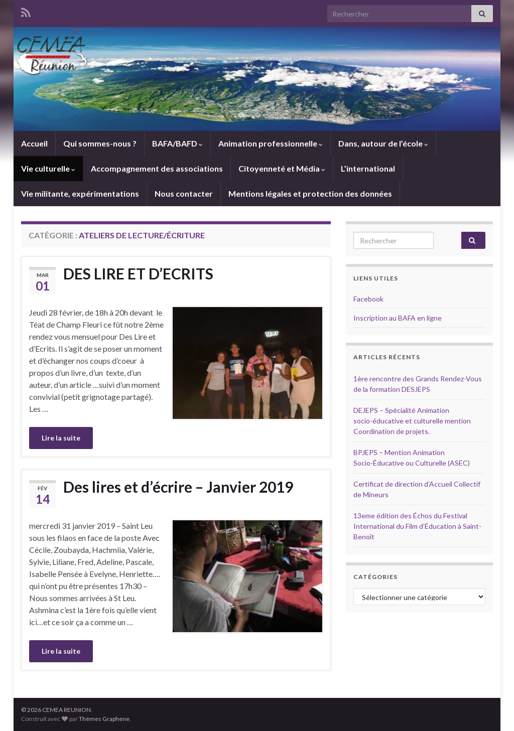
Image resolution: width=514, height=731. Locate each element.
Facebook (368, 299)
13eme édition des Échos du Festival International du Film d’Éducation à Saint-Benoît (417, 526)
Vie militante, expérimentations (80, 193)
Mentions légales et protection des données (310, 193)
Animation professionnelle (270, 143)
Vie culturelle (48, 168)
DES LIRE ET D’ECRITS (138, 273)
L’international (368, 168)
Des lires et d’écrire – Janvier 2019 (178, 487)
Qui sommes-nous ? (100, 143)
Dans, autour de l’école (383, 143)
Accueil (34, 143)
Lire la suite (61, 437)
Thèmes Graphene (104, 718)
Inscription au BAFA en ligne (397, 318)
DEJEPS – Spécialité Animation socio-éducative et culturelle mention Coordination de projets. (412, 420)
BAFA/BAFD (177, 143)
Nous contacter (184, 193)
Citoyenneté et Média (281, 168)
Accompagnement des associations (157, 168)
